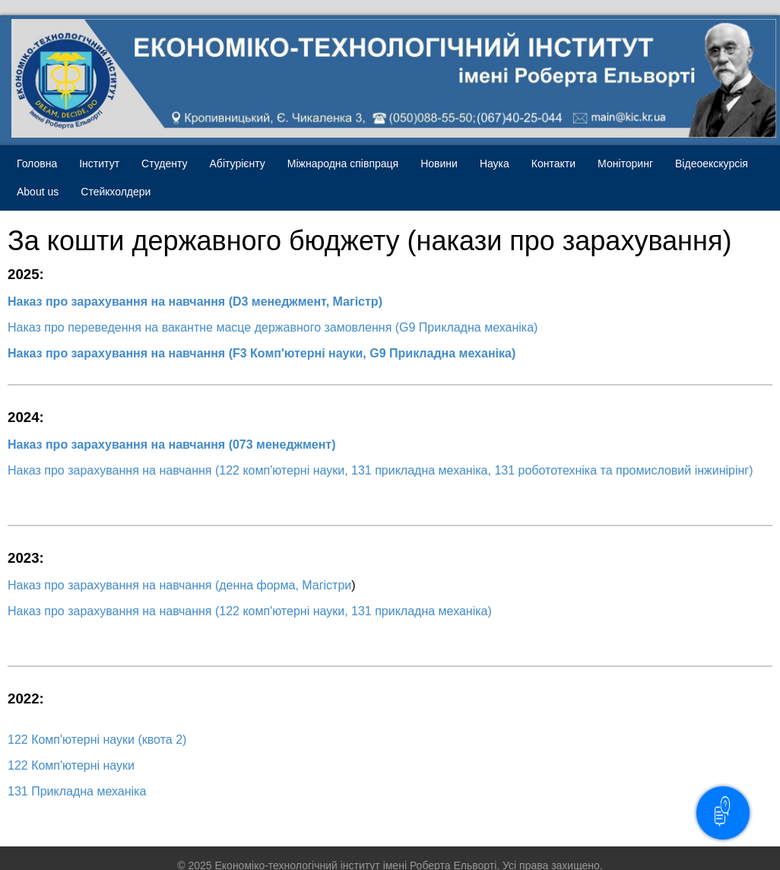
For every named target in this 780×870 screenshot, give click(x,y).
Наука (494, 163)
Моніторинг (625, 163)
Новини (439, 163)
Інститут (99, 163)
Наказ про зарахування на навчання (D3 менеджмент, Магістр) (195, 301)
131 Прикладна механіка (77, 791)
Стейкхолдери (116, 192)
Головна (37, 163)
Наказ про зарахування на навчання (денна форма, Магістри (179, 585)
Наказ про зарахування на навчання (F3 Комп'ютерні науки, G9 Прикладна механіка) (261, 353)
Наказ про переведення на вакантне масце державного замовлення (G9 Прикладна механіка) (272, 327)
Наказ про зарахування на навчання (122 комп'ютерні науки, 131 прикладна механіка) (251, 611)
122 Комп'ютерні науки (71, 765)
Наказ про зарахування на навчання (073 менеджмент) (171, 444)
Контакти (553, 163)
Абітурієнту (237, 163)
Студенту (164, 163)
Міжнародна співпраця (342, 163)
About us (38, 192)
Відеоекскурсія (711, 163)
